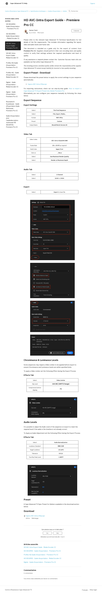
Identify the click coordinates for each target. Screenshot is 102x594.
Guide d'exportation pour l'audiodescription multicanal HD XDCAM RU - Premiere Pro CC (13, 121)
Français (85, 590)
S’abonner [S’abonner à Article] (76, 30)
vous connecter (35, 578)
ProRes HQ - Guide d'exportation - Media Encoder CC (12, 75)
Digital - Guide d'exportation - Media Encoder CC (12, 84)
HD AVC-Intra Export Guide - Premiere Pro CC (12, 46)
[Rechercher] (82, 11)
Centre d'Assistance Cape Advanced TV (16, 11)
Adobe (65, 11)
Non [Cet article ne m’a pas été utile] (58, 533)
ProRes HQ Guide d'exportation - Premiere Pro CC (12, 65)
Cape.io (92, 3)
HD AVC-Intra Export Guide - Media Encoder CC (12, 55)
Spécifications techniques (38, 11)
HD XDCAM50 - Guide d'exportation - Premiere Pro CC (13, 26)
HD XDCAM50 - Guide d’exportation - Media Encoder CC (12, 36)
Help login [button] (93, 590)
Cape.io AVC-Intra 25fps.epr (37, 84)
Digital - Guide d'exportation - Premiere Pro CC (12, 94)
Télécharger (35, 518)
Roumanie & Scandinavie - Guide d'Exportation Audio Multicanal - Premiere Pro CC (13, 106)
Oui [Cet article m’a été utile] (47, 533)
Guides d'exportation (54, 11)
